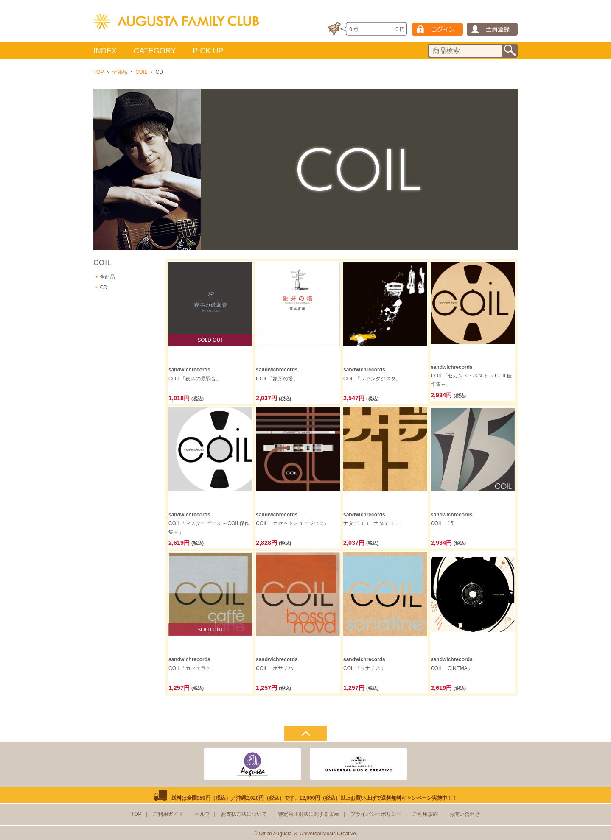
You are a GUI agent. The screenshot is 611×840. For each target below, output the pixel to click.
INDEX (105, 51)
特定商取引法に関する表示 (308, 814)
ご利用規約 (425, 814)
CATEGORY (155, 51)
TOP (98, 72)
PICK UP (208, 51)
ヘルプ (202, 814)
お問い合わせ (464, 814)
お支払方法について (244, 814)
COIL (141, 72)
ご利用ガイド (168, 814)
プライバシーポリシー (375, 814)
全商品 (119, 72)
